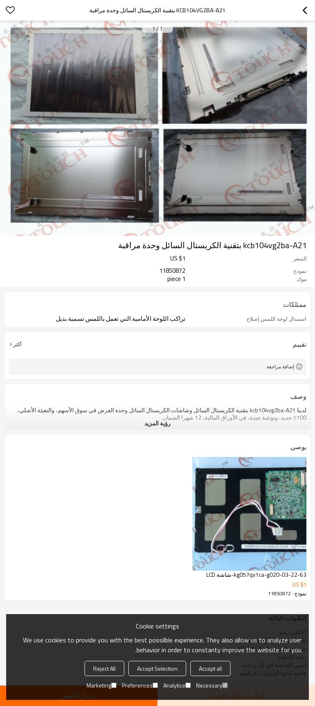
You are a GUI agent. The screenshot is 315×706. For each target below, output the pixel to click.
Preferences (140, 685)
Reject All (104, 668)
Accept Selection (157, 668)
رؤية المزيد (157, 423)
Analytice (177, 685)
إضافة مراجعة (280, 366)
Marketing (101, 685)
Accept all (210, 668)
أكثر (17, 344)
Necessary (212, 685)
